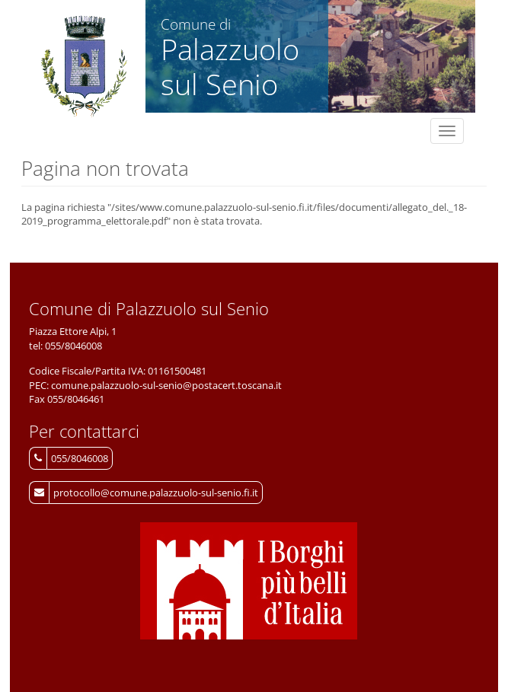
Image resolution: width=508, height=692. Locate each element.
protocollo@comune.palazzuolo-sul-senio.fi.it (155, 492)
